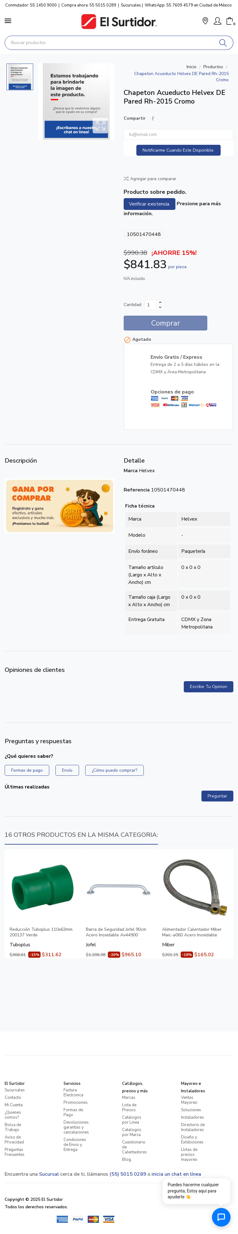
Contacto (13, 1097)
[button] (205, 21)
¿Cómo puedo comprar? (114, 770)
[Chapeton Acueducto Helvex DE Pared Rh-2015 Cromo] (76, 101)
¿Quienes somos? (13, 1115)
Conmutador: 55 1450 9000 (31, 5)
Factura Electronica (73, 1092)
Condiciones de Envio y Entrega (75, 1144)
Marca (131, 470)
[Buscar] (223, 43)
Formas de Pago (73, 1112)
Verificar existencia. (149, 204)
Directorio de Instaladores (193, 1127)
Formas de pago (27, 770)
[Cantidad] (150, 305)
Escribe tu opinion (208, 687)
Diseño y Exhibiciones (192, 1139)
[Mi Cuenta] (217, 21)
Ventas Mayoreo (189, 1100)
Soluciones (191, 1110)
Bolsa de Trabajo (13, 1127)
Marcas (128, 1097)
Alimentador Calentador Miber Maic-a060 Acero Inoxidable (192, 932)
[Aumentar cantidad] (160, 302)
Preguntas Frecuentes (14, 1152)
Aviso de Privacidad (14, 1139)
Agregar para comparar (150, 179)
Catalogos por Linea (131, 1120)
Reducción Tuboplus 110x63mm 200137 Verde (41, 932)
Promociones (76, 1102)
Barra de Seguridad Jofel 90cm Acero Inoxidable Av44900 (116, 932)
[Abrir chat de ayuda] (221, 1217)
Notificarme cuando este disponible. (178, 150)
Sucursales (131, 5)
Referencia (137, 489)
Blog (126, 1159)
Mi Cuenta (14, 1105)
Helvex (147, 470)
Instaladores (192, 1117)
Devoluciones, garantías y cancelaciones (77, 1127)
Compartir (153, 118)
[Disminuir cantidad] (160, 307)
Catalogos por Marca (131, 1132)
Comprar (165, 323)
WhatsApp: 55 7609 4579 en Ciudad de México (188, 5)
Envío (67, 770)
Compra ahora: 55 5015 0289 (88, 5)
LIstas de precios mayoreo (189, 1154)
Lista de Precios (129, 1107)
